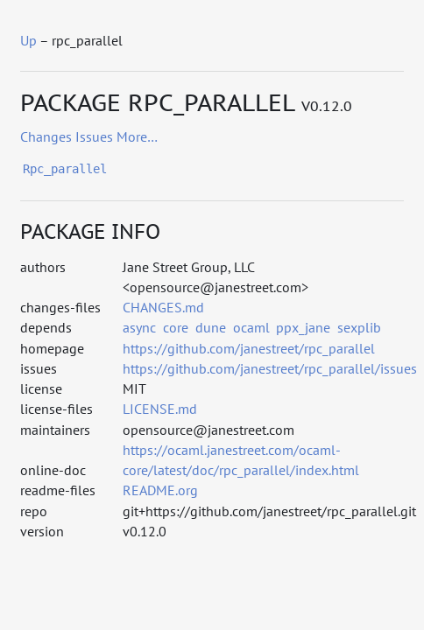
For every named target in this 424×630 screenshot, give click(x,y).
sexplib (359, 327)
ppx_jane (303, 327)
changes (46, 136)
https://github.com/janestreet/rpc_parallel (249, 348)
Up (28, 40)
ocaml (251, 327)
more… (137, 136)
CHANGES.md (163, 307)
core (175, 327)
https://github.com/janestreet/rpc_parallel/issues (270, 368)
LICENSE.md (160, 408)
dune (210, 327)
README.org (160, 490)
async (139, 327)
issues (94, 136)
